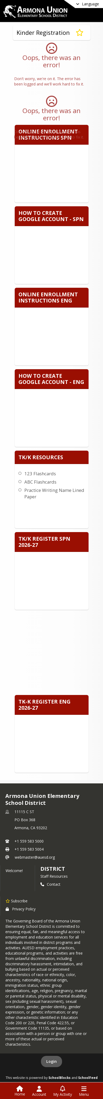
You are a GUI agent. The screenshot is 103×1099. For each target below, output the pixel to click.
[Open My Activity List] (62, 1091)
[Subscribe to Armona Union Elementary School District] (17, 901)
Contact (50, 884)
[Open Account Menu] (39, 1091)
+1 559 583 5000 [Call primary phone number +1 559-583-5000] (29, 841)
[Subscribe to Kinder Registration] (80, 33)
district (52, 868)
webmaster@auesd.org (35, 857)
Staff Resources (54, 876)
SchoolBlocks (59, 1077)
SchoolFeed (88, 1077)
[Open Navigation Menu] (84, 1091)
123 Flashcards (40, 473)
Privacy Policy (21, 908)
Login (51, 1061)
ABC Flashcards (40, 482)
